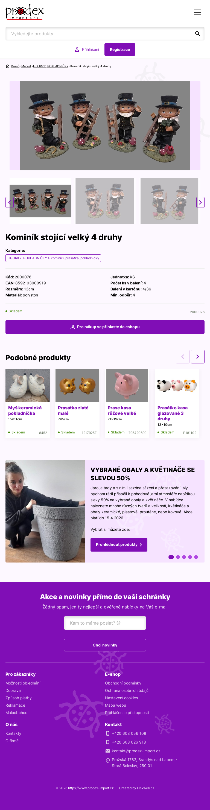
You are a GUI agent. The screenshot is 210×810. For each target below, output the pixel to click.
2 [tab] (178, 557)
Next (200, 202)
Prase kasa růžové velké (122, 410)
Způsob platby (18, 697)
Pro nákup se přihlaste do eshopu (108, 326)
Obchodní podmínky (123, 683)
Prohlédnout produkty (117, 544)
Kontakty (13, 733)
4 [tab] (190, 557)
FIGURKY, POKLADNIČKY (50, 66)
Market (26, 66)
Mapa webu (115, 705)
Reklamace (15, 705)
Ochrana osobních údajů (126, 690)
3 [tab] (184, 557)
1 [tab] (171, 557)
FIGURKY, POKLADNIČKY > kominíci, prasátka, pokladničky (53, 258)
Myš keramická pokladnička (25, 410)
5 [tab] (196, 557)
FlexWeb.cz (145, 788)
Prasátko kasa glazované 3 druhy (173, 413)
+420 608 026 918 (129, 742)
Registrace (120, 49)
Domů (15, 66)
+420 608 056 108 (129, 733)
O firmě (12, 740)
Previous (9, 202)
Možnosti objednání (22, 683)
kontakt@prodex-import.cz (136, 750)
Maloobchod (16, 712)
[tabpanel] (105, 511)
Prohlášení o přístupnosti (127, 712)
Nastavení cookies (121, 697)
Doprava (13, 690)
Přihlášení (90, 49)
